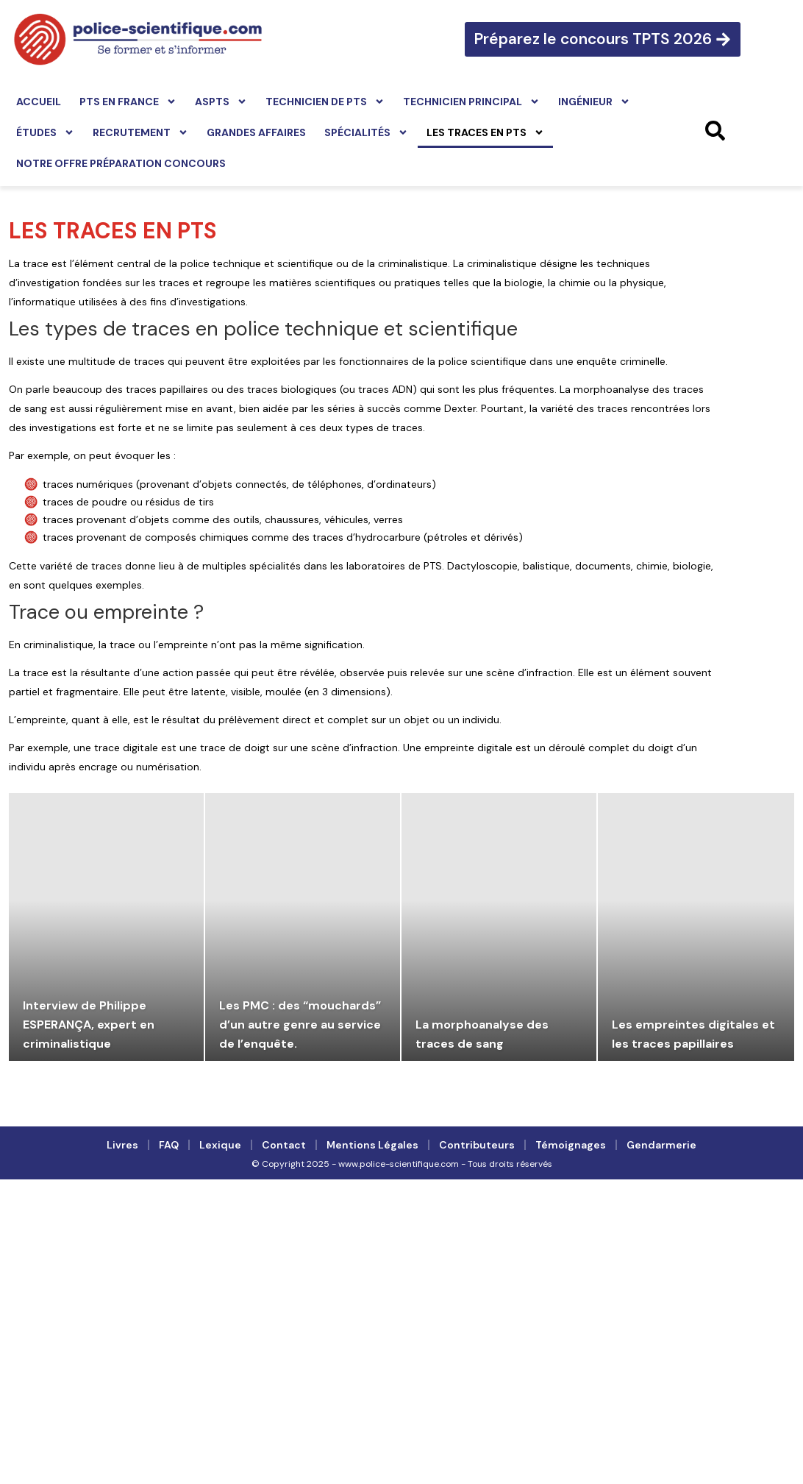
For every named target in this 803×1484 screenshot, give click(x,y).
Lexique (220, 1144)
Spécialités (366, 132)
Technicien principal (471, 101)
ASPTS (221, 101)
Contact (284, 1144)
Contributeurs (477, 1144)
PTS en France (127, 101)
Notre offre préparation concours (121, 163)
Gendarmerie (661, 1144)
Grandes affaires (256, 132)
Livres (122, 1144)
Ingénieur (594, 101)
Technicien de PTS (325, 101)
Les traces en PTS (485, 132)
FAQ (169, 1144)
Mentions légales (372, 1144)
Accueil (38, 101)
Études (45, 132)
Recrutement (140, 132)
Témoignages (570, 1144)
